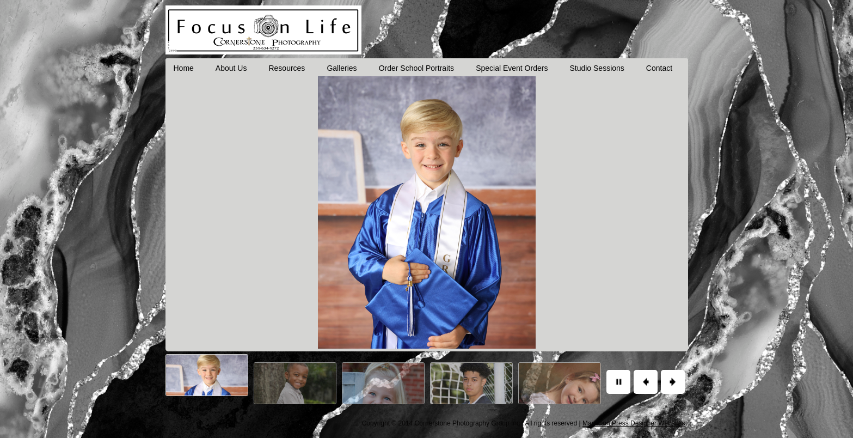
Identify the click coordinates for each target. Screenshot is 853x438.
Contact (659, 68)
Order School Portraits (417, 68)
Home (184, 68)
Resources (286, 68)
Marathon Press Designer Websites (633, 423)
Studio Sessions (596, 68)
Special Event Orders (512, 68)
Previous (646, 382)
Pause (618, 382)
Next (673, 382)
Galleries (342, 68)
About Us (231, 68)
